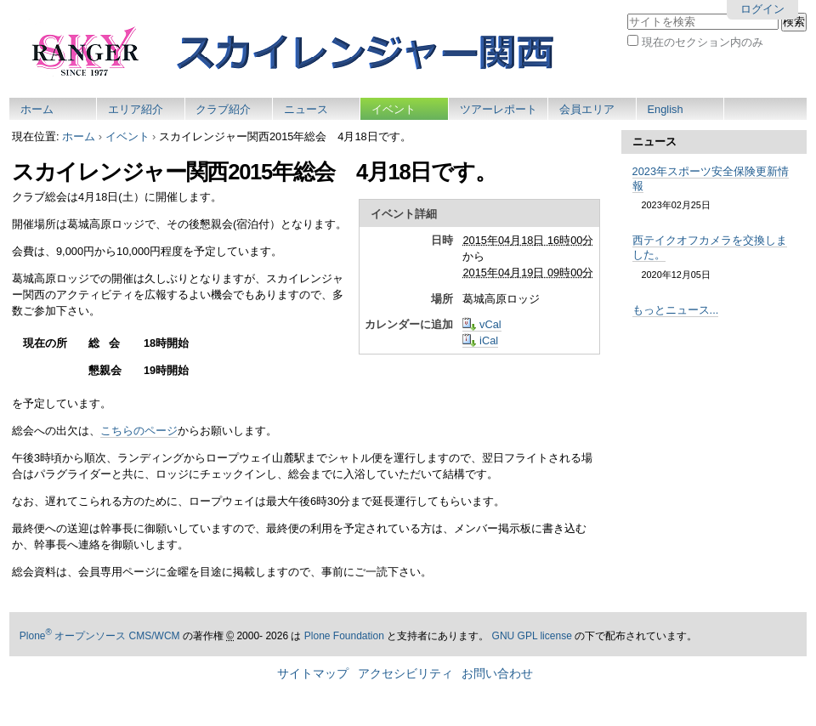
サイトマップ (312, 673)
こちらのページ (139, 430)
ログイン (762, 9)
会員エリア (587, 109)
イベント (393, 109)
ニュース (306, 109)
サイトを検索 (626, 12)
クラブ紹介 (223, 109)
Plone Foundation (344, 636)
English (665, 109)
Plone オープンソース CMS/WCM (100, 636)
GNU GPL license (532, 636)
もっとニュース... (675, 309)
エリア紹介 (135, 109)
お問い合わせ (497, 673)
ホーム (37, 109)
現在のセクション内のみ (702, 42)
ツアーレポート (498, 109)
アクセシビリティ (405, 673)
